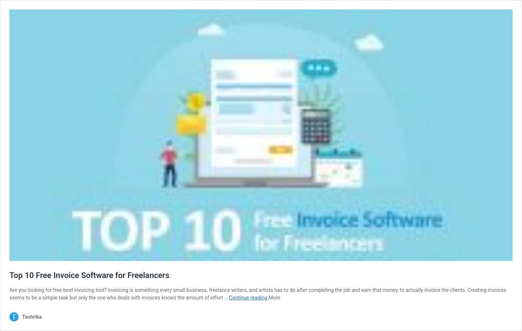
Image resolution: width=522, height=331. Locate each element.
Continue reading (249, 298)
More (274, 298)
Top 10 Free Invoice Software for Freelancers (89, 275)
